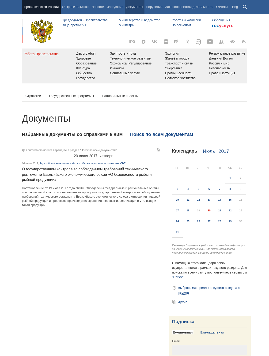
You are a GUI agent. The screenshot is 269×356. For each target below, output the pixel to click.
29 (230, 221)
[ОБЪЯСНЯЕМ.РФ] (199, 41)
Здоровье (83, 58)
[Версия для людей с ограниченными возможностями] (232, 41)
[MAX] (143, 41)
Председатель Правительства (85, 20)
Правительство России (41, 7)
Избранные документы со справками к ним (72, 134)
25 (187, 221)
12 (198, 199)
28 (219, 221)
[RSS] (244, 41)
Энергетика (173, 68)
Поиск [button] (245, 7)
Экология (172, 53)
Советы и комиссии (186, 20)
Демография (85, 53)
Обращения (221, 20)
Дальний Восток (221, 58)
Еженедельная (212, 332)
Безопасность (219, 68)
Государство (85, 78)
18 (187, 210)
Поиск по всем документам (161, 134)
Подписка (183, 321)
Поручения (154, 7)
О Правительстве (75, 7)
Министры (126, 25)
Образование (86, 63)
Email (176, 341)
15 (230, 199)
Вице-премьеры (74, 25)
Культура (83, 68)
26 (198, 221)
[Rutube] (177, 41)
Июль (209, 151)
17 (177, 210)
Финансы (117, 68)
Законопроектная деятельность (189, 7)
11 (187, 199)
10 (177, 199)
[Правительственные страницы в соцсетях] (221, 41)
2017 (224, 151)
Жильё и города (177, 58)
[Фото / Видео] (132, 41)
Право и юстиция (222, 73)
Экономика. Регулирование (131, 63)
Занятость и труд (123, 53)
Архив (182, 302)
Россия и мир (219, 63)
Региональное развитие (227, 53)
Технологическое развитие (130, 58)
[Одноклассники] (187, 41)
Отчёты (222, 7)
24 (177, 221)
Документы (134, 7)
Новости (97, 7)
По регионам (181, 25)
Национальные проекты (120, 96)
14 (219, 199)
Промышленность (178, 73)
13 (209, 199)
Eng (235, 7)
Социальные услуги (125, 73)
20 (209, 210)
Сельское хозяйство (180, 78)
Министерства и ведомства (139, 20)
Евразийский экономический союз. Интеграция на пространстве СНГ (82, 163)
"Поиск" (178, 277)
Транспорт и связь (179, 63)
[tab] (74, 134)
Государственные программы (71, 96)
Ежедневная (183, 332)
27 (209, 221)
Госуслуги (222, 26)
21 (219, 210)
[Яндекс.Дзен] (166, 41)
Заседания (115, 7)
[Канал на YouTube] (210, 41)
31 (177, 232)
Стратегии (33, 96)
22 (230, 210)
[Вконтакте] (154, 41)
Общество (84, 73)
